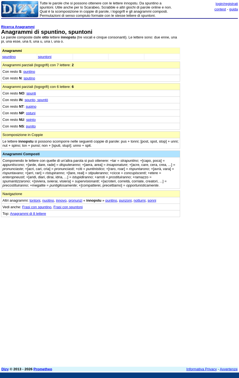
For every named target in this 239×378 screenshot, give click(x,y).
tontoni (34, 200)
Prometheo (43, 369)
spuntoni (44, 57)
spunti (31, 93)
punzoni (125, 200)
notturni (139, 200)
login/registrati (227, 4)
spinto (31, 120)
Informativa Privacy (201, 369)
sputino (29, 78)
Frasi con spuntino (36, 207)
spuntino (9, 57)
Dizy (5, 369)
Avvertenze (229, 369)
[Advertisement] (196, 251)
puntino (29, 72)
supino (31, 106)
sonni (152, 200)
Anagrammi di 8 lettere (28, 214)
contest (220, 9)
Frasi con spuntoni (68, 207)
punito (31, 126)
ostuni (31, 113)
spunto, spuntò (36, 100)
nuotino (48, 200)
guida (233, 9)
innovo (61, 200)
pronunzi (75, 200)
